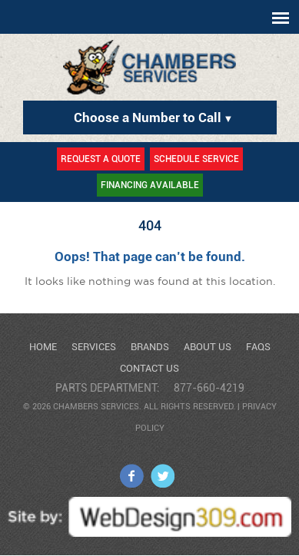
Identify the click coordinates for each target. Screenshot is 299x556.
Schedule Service (196, 159)
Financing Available (150, 185)
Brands (150, 346)
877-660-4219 (209, 388)
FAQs (258, 346)
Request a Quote (101, 159)
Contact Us (149, 368)
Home (43, 346)
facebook (132, 476)
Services (93, 346)
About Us (207, 346)
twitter (162, 476)
